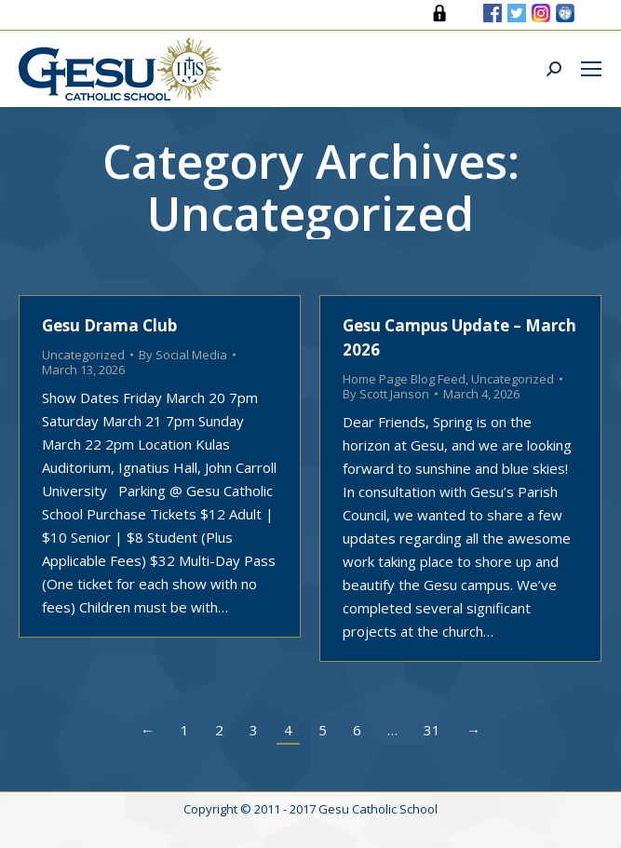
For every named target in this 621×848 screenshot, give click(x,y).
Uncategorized (83, 354)
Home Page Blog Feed (404, 378)
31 (432, 729)
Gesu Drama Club (109, 325)
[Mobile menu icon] (591, 69)
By (183, 354)
